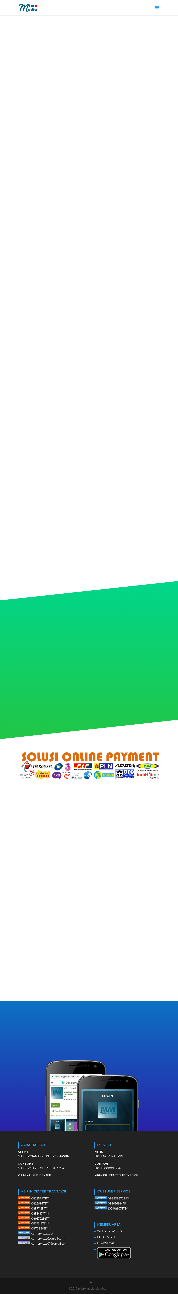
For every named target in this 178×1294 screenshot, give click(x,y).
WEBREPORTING (109, 1231)
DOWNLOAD (106, 1243)
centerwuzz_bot (42, 1233)
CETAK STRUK (107, 1237)
